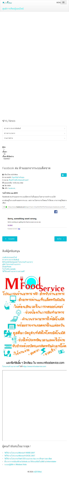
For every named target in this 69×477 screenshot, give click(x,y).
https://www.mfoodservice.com (34, 366)
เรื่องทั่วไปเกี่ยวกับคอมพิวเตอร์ (18, 180)
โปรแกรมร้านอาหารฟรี (10, 366)
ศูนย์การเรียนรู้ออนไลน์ (12, 8)
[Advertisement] (34, 29)
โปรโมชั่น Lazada (8, 269)
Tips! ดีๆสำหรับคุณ (18, 177)
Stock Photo (6, 267)
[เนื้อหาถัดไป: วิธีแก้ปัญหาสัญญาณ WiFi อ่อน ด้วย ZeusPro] (60, 238)
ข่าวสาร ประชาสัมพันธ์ (12, 128)
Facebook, (11, 188)
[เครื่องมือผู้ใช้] (64, 175)
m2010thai (37, 472)
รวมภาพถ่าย (8, 138)
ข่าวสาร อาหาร (9, 133)
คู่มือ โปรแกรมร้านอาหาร (11, 264)
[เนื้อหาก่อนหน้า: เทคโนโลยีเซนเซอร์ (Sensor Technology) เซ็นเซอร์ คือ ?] (9, 238)
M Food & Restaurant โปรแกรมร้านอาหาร (17, 262)
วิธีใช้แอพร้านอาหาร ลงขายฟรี (13, 271)
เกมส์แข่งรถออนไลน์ (9, 257)
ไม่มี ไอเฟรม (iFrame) (34, 405)
